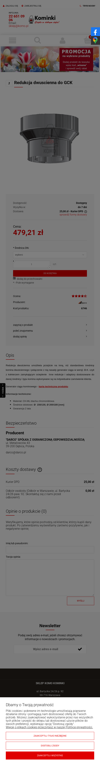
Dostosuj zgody (50, 745)
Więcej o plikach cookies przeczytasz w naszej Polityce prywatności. (49, 727)
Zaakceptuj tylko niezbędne (50, 736)
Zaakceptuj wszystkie (50, 755)
